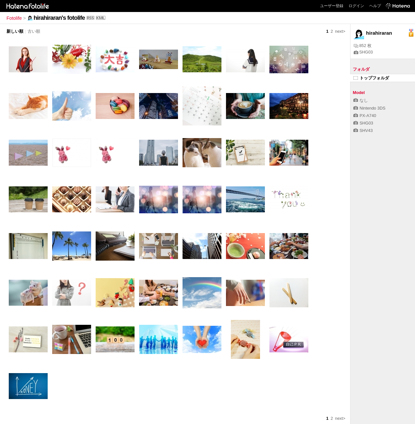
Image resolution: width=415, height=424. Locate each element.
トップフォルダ (371, 78)
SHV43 (363, 130)
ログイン (356, 6)
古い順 (34, 31)
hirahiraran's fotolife (59, 17)
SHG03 (363, 52)
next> (340, 31)
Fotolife (14, 18)
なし (360, 100)
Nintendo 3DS (369, 108)
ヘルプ (375, 6)
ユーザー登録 (331, 6)
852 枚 (363, 45)
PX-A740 (364, 115)
